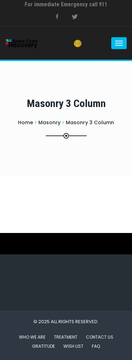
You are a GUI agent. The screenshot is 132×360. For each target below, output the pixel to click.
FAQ (96, 346)
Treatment (65, 337)
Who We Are (32, 337)
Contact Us (99, 337)
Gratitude (43, 346)
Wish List (73, 346)
